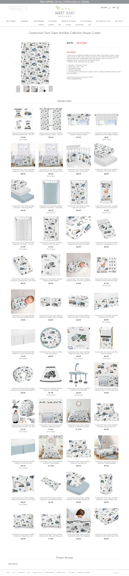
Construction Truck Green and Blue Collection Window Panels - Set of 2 (51, 133)
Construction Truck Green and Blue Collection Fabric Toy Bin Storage (78, 316)
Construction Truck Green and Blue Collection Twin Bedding (51, 462)
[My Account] (109, 7)
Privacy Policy (37, 572)
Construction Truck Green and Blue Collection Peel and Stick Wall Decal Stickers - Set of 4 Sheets (106, 389)
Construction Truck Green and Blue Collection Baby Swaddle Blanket (23, 316)
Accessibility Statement (84, 572)
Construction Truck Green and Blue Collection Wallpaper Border (51, 425)
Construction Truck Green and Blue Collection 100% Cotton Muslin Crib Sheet (106, 535)
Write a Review (13, 563)
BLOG (28, 572)
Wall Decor (119, 21)
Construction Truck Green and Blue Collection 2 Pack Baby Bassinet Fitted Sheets (78, 498)
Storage (41, 24)
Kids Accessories (85, 21)
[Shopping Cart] (118, 7)
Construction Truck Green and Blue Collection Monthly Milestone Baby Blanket (106, 280)
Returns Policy (61, 572)
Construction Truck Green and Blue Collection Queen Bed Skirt (23, 462)
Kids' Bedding (53, 21)
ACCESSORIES (79, 24)
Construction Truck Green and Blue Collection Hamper (106, 352)
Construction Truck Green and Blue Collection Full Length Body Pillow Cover (51, 498)
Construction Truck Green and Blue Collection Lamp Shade (51, 389)
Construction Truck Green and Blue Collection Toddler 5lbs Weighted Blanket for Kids (78, 535)
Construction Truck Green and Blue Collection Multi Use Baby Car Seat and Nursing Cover (23, 426)
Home (8, 572)
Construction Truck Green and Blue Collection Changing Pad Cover (106, 243)
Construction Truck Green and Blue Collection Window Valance (78, 133)
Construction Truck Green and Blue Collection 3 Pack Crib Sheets (23, 206)
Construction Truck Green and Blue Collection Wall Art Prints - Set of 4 (23, 133)
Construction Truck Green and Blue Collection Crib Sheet (78, 206)
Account (104, 7)
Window (51, 24)
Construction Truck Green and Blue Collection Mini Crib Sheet (51, 243)
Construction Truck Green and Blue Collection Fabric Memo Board (78, 352)
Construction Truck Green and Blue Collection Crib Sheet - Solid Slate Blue (51, 207)
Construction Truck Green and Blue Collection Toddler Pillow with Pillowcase (23, 535)
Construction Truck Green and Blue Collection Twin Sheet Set (78, 462)
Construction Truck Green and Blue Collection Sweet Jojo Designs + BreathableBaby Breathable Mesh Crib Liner (78, 170)
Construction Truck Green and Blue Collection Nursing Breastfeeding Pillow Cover (23, 389)
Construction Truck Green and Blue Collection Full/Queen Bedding (78, 425)
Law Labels (71, 572)
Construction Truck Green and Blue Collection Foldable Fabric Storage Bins (51, 316)
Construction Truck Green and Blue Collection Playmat (51, 352)
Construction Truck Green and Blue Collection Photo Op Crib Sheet (106, 206)
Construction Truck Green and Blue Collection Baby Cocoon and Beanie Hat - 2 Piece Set (78, 280)
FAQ (14, 572)
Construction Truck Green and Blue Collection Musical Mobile (78, 389)
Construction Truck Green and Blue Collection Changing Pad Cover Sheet (23, 279)
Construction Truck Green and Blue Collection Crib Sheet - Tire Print (23, 243)
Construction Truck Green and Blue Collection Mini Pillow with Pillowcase (51, 535)
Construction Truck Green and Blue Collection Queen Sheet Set (106, 425)
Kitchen (68, 24)
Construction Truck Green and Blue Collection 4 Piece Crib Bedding (23, 170)
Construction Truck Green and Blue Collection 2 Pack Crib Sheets (106, 170)
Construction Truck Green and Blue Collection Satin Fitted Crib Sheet (78, 243)
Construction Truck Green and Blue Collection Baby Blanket (51, 279)
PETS (59, 24)
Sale (89, 24)
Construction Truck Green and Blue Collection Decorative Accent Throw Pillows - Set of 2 (23, 498)
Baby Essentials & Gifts (103, 21)
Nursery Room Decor (69, 21)
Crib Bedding (25, 21)
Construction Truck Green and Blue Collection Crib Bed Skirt (106, 316)
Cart (114, 7)
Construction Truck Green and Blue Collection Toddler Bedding (106, 462)
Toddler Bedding (38, 21)
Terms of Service (49, 572)
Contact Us (21, 572)
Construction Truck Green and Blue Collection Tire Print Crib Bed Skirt (23, 352)
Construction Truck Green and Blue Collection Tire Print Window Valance (106, 133)
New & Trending (11, 21)
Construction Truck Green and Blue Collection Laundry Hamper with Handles (106, 498)
